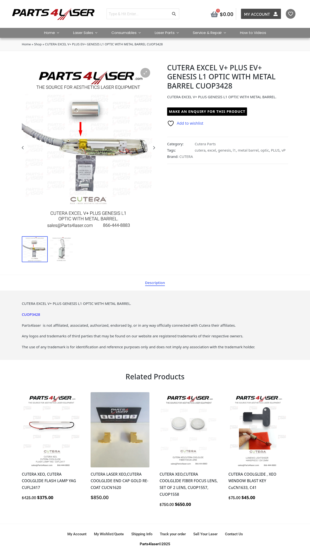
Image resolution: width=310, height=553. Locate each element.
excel (211, 150)
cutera (200, 150)
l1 (234, 150)
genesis (224, 150)
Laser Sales (87, 32)
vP (283, 150)
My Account (258, 14)
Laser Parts (169, 32)
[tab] (155, 282)
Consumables (128, 32)
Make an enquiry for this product (207, 111)
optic (265, 150)
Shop (38, 44)
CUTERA (186, 156)
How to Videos (253, 32)
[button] (145, 73)
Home (53, 32)
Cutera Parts (205, 143)
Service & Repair (211, 32)
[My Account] (276, 14)
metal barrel (248, 150)
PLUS (275, 150)
